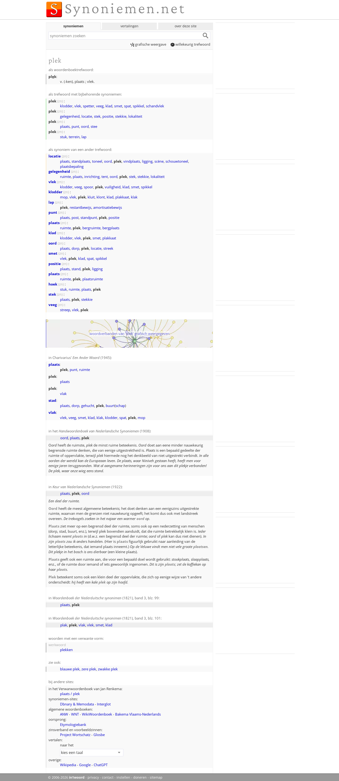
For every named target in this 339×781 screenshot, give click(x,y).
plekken (66, 647)
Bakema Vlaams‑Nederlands (138, 711)
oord (85, 126)
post (75, 216)
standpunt (89, 216)
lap (83, 136)
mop (64, 196)
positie (107, 115)
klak (134, 196)
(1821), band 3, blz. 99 (105, 596)
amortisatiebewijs (107, 206)
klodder (66, 105)
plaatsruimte (92, 278)
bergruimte (91, 227)
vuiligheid (113, 186)
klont (101, 196)
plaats (65, 126)
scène (159, 160)
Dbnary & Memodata (77, 701)
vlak (63, 392)
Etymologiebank (73, 722)
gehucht (87, 404)
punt (75, 126)
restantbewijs (80, 206)
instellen (123, 775)
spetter (88, 105)
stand (76, 268)
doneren (140, 775)
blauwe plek (70, 666)
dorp (75, 247)
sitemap (156, 775)
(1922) (87, 485)
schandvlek (155, 105)
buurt (110, 404)
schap (120, 404)
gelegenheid (70, 115)
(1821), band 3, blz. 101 (106, 616)
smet (118, 105)
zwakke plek (108, 666)
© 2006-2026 (66, 775)
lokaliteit (135, 115)
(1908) (104, 430)
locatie (86, 115)
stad (52, 399)
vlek (77, 105)
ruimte (65, 175)
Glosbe (99, 732)
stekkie (120, 115)
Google (85, 762)
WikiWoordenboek (97, 711)
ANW (64, 711)
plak (63, 623)
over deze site (186, 26)
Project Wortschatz (75, 732)
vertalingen (129, 26)
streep (65, 309)
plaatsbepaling (72, 165)
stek (97, 115)
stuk (63, 136)
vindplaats (131, 160)
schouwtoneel (176, 160)
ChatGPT (101, 762)
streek (108, 247)
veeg (100, 105)
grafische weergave (148, 44)
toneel (97, 160)
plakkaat (122, 196)
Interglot (104, 701)
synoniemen (73, 26)
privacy (93, 775)
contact (107, 775)
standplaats (81, 160)
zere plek (88, 666)
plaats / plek (70, 691)
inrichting (92, 175)
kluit (91, 196)
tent (104, 175)
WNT (75, 711)
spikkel (138, 105)
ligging (147, 160)
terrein (74, 136)
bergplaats (110, 227)
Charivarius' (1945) (81, 356)
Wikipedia (68, 762)
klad (108, 105)
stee (94, 126)
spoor (88, 186)
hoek (52, 283)
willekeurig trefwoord (190, 44)
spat (127, 105)
